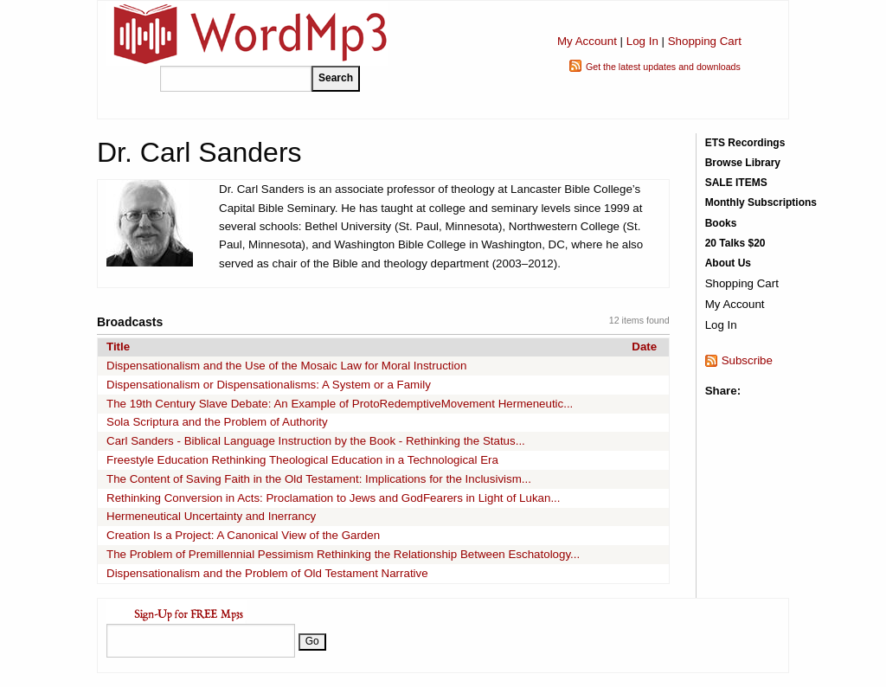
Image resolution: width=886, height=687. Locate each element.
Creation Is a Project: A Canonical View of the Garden (243, 535)
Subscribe (747, 360)
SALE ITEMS (736, 183)
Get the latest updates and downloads (663, 66)
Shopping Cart (705, 41)
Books (721, 223)
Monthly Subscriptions (761, 202)
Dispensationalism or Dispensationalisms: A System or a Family (268, 384)
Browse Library (742, 163)
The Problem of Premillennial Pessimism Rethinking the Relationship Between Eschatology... (343, 554)
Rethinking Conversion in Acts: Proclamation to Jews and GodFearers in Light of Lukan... (333, 497)
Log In (642, 41)
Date (644, 346)
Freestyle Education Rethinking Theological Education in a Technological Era (302, 459)
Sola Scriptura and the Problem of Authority (217, 421)
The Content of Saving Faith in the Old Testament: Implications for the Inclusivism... (318, 478)
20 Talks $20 (735, 243)
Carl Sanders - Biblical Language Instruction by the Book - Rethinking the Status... (315, 440)
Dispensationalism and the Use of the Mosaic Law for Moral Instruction (286, 365)
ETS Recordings (745, 143)
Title (118, 346)
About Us (728, 263)
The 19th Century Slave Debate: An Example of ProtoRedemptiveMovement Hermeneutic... (339, 403)
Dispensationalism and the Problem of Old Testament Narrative (267, 573)
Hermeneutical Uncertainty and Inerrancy (211, 516)
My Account (587, 41)
